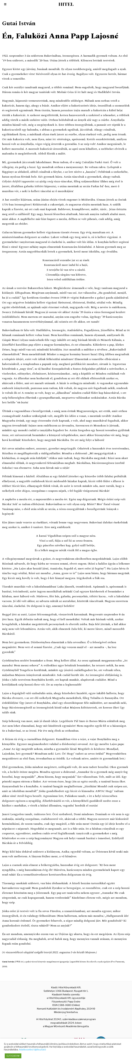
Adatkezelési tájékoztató (32, 1049)
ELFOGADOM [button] (13, 1056)
